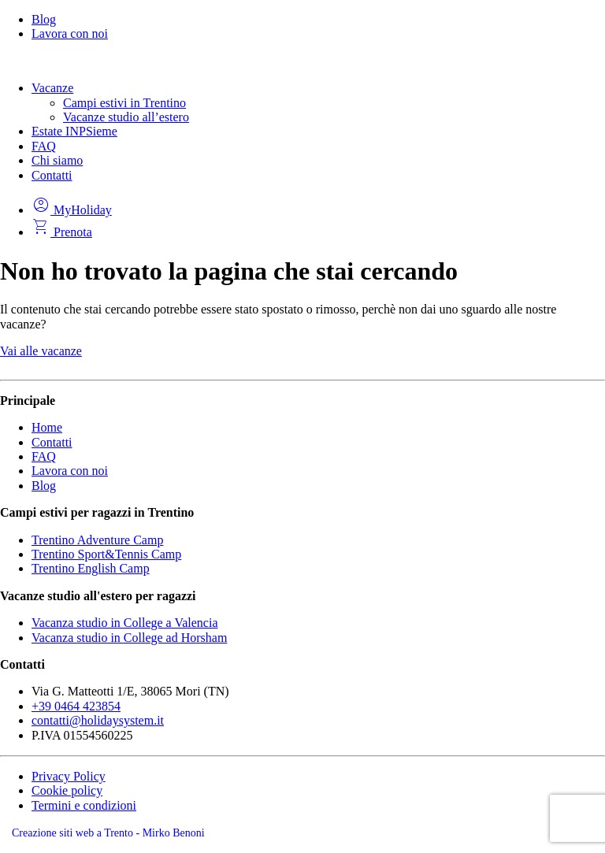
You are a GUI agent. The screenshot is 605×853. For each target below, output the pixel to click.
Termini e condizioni (84, 805)
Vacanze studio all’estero (126, 117)
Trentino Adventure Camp (97, 540)
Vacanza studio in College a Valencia (125, 622)
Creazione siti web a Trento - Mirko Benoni (108, 833)
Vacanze (52, 88)
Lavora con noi (70, 33)
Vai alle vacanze (41, 351)
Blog (44, 19)
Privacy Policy (69, 776)
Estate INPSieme (74, 131)
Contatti (52, 175)
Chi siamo (57, 160)
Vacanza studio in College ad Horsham (129, 637)
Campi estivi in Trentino (124, 102)
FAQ (44, 146)
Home (47, 427)
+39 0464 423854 (76, 706)
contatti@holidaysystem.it (98, 720)
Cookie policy (67, 790)
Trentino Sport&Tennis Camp (106, 554)
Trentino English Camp (91, 568)
